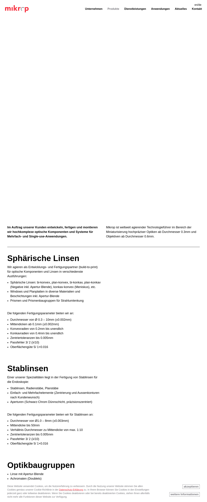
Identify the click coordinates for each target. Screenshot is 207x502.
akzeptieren (191, 486)
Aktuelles (181, 8)
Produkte (113, 8)
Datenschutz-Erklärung (71, 489)
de (199, 4)
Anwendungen (160, 8)
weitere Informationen (185, 494)
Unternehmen (93, 8)
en (196, 4)
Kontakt (197, 8)
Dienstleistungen (135, 8)
